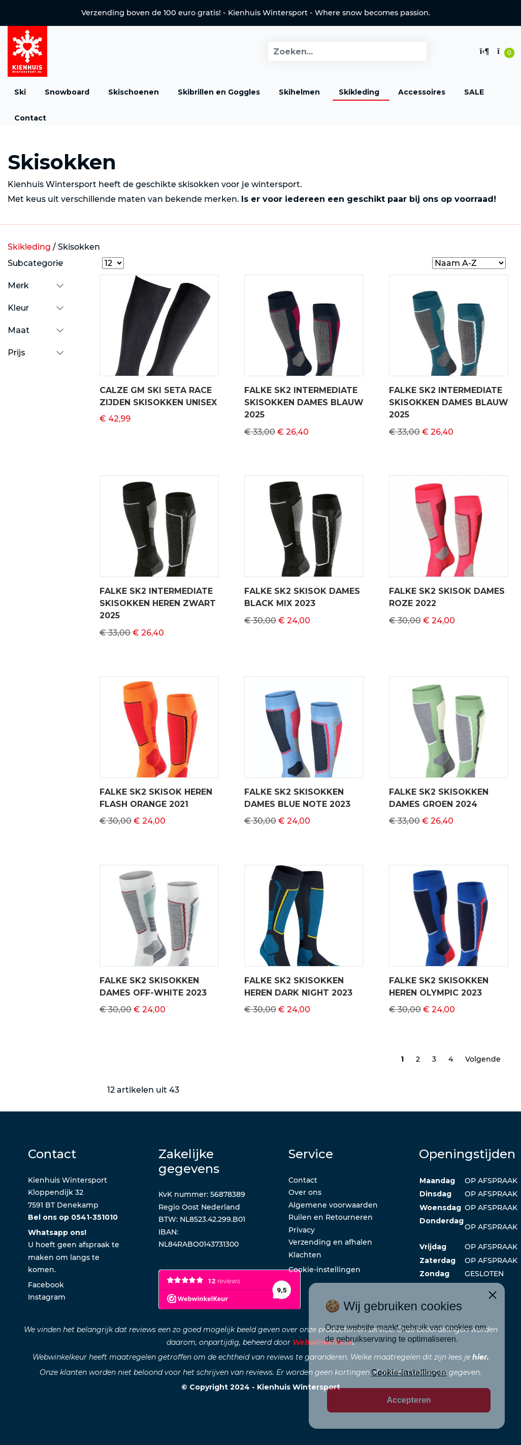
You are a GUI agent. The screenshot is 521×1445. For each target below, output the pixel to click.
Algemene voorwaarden (333, 1205)
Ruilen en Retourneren (330, 1217)
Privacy (301, 1230)
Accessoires (421, 92)
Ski (20, 92)
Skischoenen (133, 92)
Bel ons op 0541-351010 (73, 1217)
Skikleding (359, 92)
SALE (474, 92)
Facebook (46, 1284)
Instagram (47, 1297)
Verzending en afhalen (330, 1242)
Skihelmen (299, 92)
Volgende (483, 1059)
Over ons (304, 1192)
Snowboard (67, 92)
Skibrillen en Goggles (219, 92)
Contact (30, 118)
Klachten (304, 1254)
